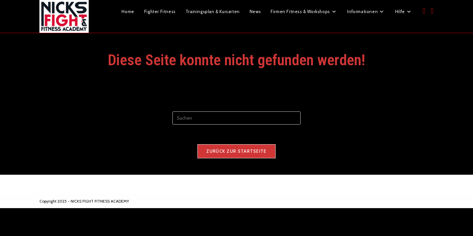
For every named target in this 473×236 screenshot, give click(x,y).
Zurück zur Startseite (236, 151)
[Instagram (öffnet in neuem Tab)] (432, 11)
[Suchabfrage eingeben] (236, 118)
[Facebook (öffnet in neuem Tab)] (424, 11)
